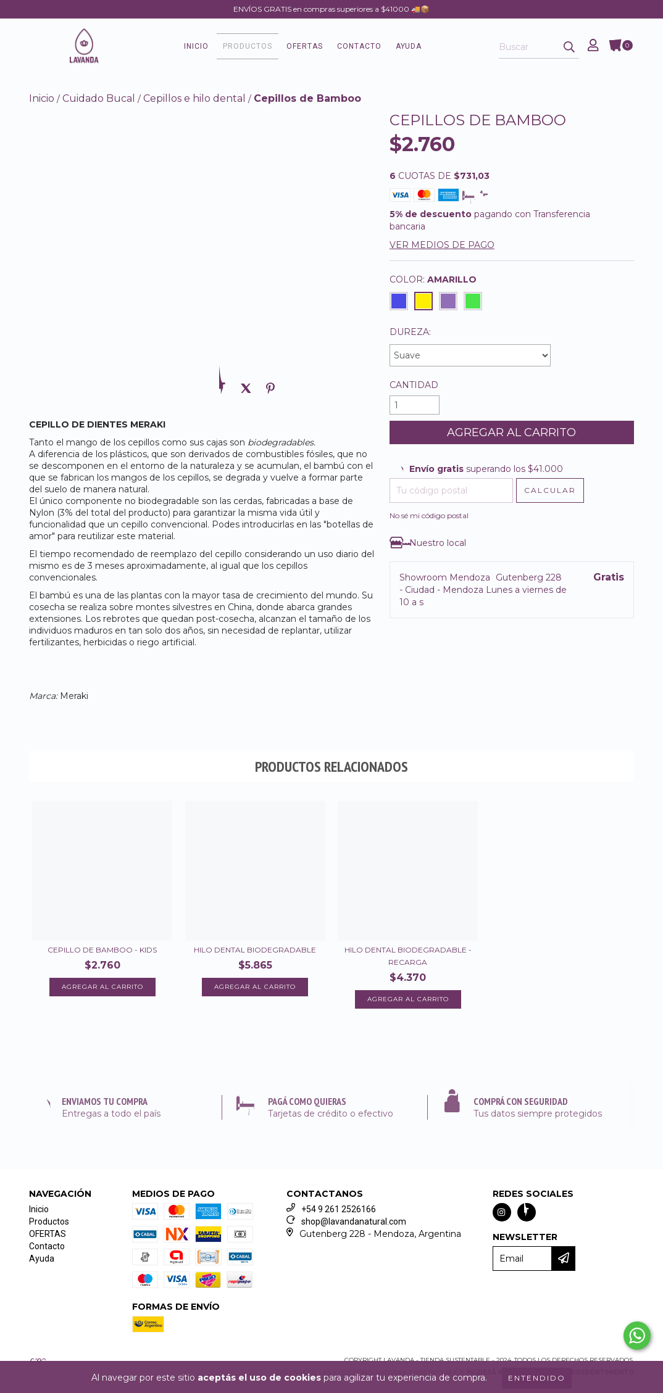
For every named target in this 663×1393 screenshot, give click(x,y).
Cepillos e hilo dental (194, 98)
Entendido (536, 1378)
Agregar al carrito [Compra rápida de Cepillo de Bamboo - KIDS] (102, 987)
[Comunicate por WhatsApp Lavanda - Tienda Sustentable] (637, 1335)
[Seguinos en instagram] (502, 1212)
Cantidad (414, 385)
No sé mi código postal (429, 515)
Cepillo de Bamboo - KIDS (102, 949)
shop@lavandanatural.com (353, 1221)
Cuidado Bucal (98, 98)
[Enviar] (568, 1258)
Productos (247, 46)
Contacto (359, 46)
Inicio (196, 46)
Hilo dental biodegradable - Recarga (408, 956)
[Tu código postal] (451, 490)
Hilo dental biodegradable (255, 949)
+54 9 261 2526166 (338, 1209)
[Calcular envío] (550, 490)
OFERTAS (304, 46)
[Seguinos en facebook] (526, 1212)
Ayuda (409, 46)
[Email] (522, 1258)
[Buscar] (569, 47)
